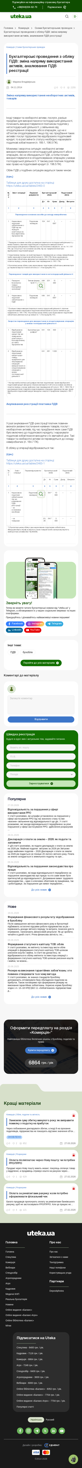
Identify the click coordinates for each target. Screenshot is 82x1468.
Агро (8, 1283)
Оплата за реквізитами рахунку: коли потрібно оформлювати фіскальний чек (38, 1195)
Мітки (8, 1325)
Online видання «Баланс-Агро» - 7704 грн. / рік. (41, 1401)
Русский (50, 1419)
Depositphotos (56, 1291)
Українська (36, 1419)
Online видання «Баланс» (19, 1310)
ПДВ (13, 652)
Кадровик (10, 1288)
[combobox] (41, 774)
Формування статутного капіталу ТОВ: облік (36, 944)
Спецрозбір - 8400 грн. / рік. (31, 1371)
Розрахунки (21, 1154)
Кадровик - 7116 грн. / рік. (30, 1353)
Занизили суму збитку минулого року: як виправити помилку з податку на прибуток (41, 1122)
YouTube (35, 630)
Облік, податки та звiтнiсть (28, 1114)
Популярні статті (25, 1407)
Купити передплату (39, 1050)
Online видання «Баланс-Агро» (22, 1315)
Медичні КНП (12, 1294)
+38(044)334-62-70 (27, 7)
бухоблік (28, 652)
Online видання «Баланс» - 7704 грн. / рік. (38, 1395)
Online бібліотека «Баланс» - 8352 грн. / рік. (39, 1389)
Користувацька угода (60, 1272)
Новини (9, 1304)
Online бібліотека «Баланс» (20, 1320)
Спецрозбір (11, 1272)
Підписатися (55, 7)
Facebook (17, 624)
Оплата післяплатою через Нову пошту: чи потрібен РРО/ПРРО (42, 1162)
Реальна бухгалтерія (16, 1299)
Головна (10, 1251)
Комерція (10, 47)
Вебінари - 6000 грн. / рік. (30, 1383)
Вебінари (10, 1267)
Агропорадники (13, 1278)
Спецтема (11, 1257)
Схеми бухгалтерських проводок (30, 47)
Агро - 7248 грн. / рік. (27, 1365)
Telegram (56, 624)
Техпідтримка (56, 1262)
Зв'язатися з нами (58, 1257)
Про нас (53, 1251)
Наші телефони (57, 1267)
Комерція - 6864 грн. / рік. (30, 1359)
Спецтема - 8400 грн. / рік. (30, 1347)
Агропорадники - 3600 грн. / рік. (33, 1377)
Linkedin (16, 630)
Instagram (37, 624)
